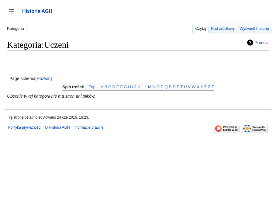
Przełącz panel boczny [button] (14, 14)
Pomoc (261, 42)
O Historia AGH (57, 127)
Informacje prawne (89, 127)
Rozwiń (44, 78)
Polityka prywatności (24, 127)
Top (92, 87)
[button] (44, 78)
